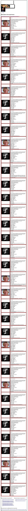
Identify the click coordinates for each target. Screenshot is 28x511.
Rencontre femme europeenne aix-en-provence (21, 499)
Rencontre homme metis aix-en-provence (7, 504)
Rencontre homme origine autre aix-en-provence (8, 505)
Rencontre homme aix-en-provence (5, 16)
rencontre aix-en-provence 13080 (5, 509)
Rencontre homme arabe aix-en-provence (7, 503)
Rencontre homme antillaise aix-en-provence (8, 501)
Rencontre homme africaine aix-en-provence (8, 500)
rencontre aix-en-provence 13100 (22, 509)
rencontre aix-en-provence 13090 (13, 509)
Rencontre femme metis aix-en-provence (20, 500)
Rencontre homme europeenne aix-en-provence (8, 499)
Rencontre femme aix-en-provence (14, 16)
